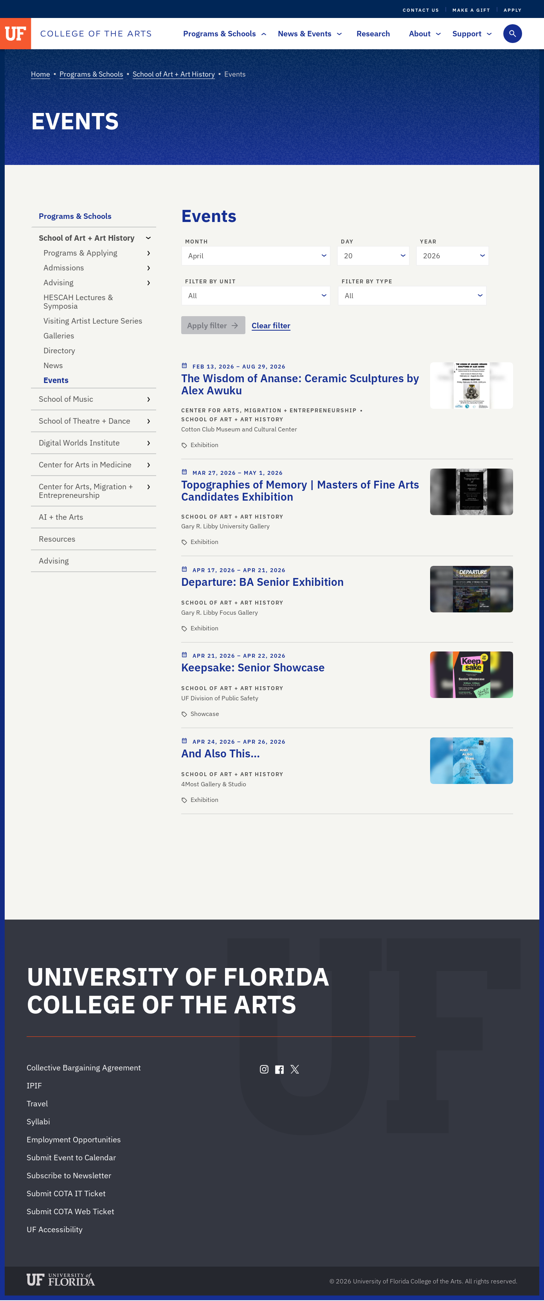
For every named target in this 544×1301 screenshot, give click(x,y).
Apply (513, 10)
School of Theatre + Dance (94, 420)
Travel (37, 1104)
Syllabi (38, 1122)
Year (428, 242)
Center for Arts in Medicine (94, 464)
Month (196, 242)
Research (373, 33)
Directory (59, 350)
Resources (57, 538)
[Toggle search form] (512, 33)
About (423, 33)
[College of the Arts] (96, 33)
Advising (96, 282)
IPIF (34, 1086)
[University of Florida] (15, 33)
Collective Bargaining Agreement (84, 1068)
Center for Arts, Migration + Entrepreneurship (94, 490)
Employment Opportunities (74, 1140)
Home (40, 74)
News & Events (308, 33)
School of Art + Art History (174, 74)
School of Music (94, 399)
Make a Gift (471, 10)
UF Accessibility (55, 1230)
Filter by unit (210, 282)
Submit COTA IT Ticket (66, 1194)
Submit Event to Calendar (71, 1158)
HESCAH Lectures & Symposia (78, 301)
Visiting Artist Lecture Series (92, 320)
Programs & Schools (222, 33)
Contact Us (421, 10)
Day (347, 242)
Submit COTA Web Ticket (70, 1212)
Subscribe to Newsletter (69, 1176)
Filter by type (367, 282)
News (53, 365)
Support (470, 33)
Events (55, 380)
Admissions (96, 267)
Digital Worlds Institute (94, 442)
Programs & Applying (96, 252)
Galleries (58, 335)
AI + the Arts (61, 517)
